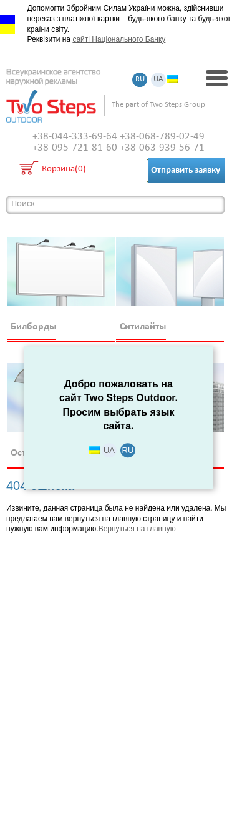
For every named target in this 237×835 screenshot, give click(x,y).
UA (158, 79)
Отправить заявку (185, 170)
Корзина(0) (64, 169)
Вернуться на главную (137, 528)
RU (140, 79)
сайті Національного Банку (118, 39)
